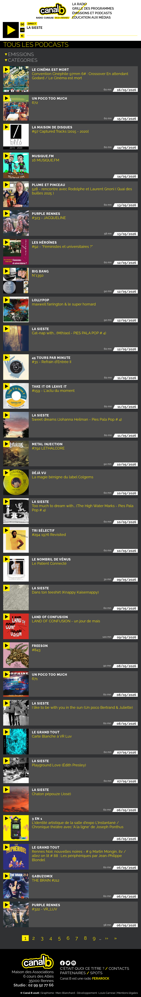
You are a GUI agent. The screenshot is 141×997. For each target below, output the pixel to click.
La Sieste (34, 28)
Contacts (119, 967)
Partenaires (73, 972)
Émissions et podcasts (92, 13)
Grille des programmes (93, 9)
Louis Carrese (107, 992)
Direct (32, 23)
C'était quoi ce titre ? (82, 967)
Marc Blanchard (65, 992)
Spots (96, 972)
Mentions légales (127, 992)
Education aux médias (91, 17)
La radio (79, 4)
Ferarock (100, 978)
